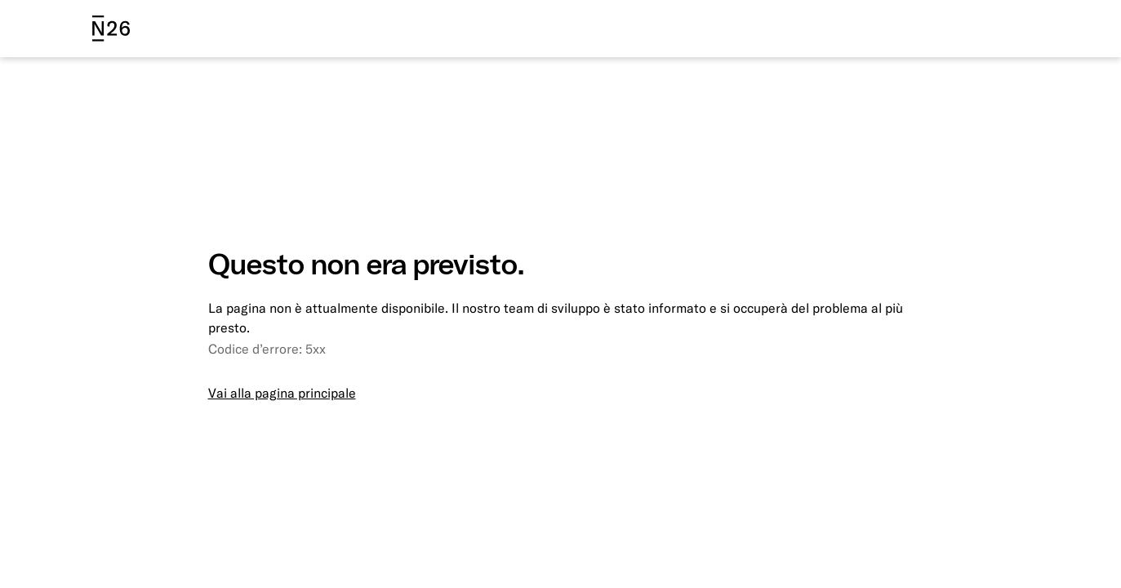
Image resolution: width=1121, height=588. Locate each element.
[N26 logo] (111, 28)
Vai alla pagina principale (282, 393)
